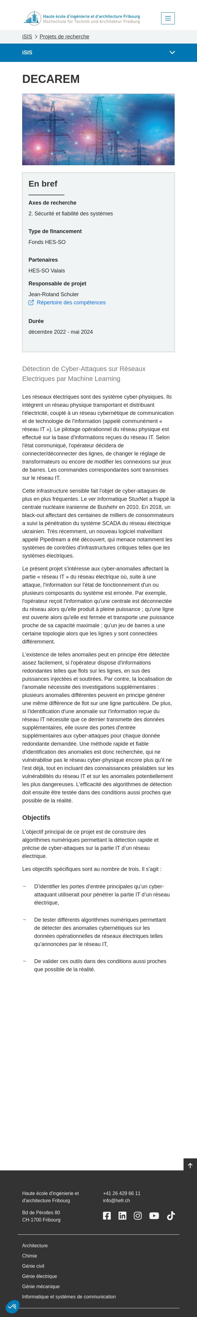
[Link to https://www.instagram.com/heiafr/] (138, 1216)
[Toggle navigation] (168, 18)
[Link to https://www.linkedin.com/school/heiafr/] (122, 1216)
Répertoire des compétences (67, 303)
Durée (36, 321)
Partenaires (43, 260)
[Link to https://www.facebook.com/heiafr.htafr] (107, 1216)
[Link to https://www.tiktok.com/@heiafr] (171, 1216)
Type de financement (55, 231)
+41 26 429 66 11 (121, 1193)
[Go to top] (190, 1165)
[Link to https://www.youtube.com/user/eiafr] (154, 1216)
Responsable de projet (57, 284)
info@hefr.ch (116, 1200)
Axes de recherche (52, 203)
